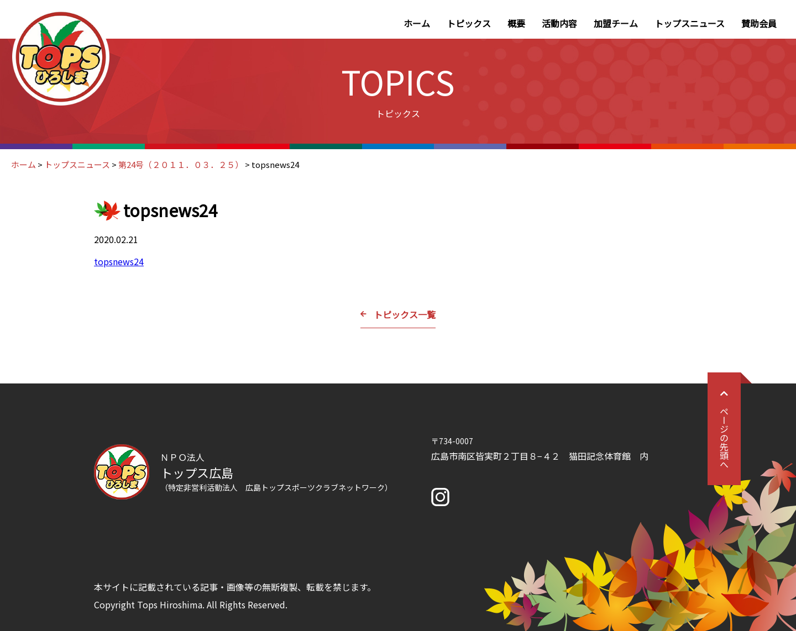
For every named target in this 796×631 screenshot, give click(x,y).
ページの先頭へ (724, 429)
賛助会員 (759, 23)
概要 (516, 23)
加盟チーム (616, 23)
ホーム (417, 23)
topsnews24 (119, 261)
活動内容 (559, 23)
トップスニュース (689, 23)
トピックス (469, 23)
